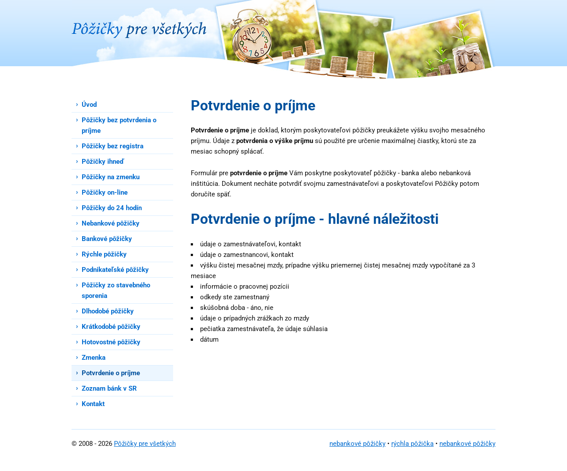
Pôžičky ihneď (103, 162)
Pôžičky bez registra (113, 146)
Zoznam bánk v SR (109, 388)
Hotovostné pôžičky (111, 342)
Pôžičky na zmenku (111, 177)
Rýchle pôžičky (104, 254)
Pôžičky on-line (105, 192)
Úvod (89, 105)
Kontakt (93, 404)
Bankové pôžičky (107, 239)
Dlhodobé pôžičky (108, 311)
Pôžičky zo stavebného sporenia (116, 290)
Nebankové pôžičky (111, 223)
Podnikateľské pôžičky (115, 270)
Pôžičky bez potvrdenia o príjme (119, 125)
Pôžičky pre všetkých (145, 444)
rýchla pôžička (412, 444)
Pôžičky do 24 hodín (112, 208)
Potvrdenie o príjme (111, 373)
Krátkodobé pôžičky (111, 327)
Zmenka (94, 358)
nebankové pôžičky (357, 444)
